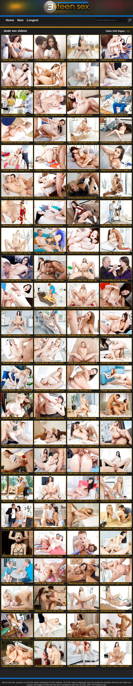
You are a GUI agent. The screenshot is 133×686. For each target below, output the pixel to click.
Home (10, 20)
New (20, 20)
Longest (32, 20)
